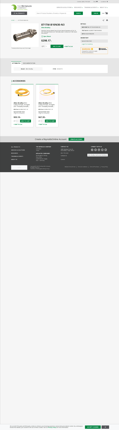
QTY (43, 46)
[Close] (105, 427)
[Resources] (78, 7)
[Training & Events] (91, 7)
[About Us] (104, 7)
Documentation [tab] (29, 63)
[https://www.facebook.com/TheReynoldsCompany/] (92, 149)
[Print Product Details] (107, 20)
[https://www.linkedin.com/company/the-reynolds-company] (99, 149)
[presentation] (16, 63)
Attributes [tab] (16, 63)
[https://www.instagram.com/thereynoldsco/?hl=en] (102, 149)
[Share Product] (103, 20)
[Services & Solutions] (65, 7)
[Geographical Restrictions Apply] (94, 50)
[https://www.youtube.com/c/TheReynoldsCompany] (106, 149)
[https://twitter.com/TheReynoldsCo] (96, 149)
